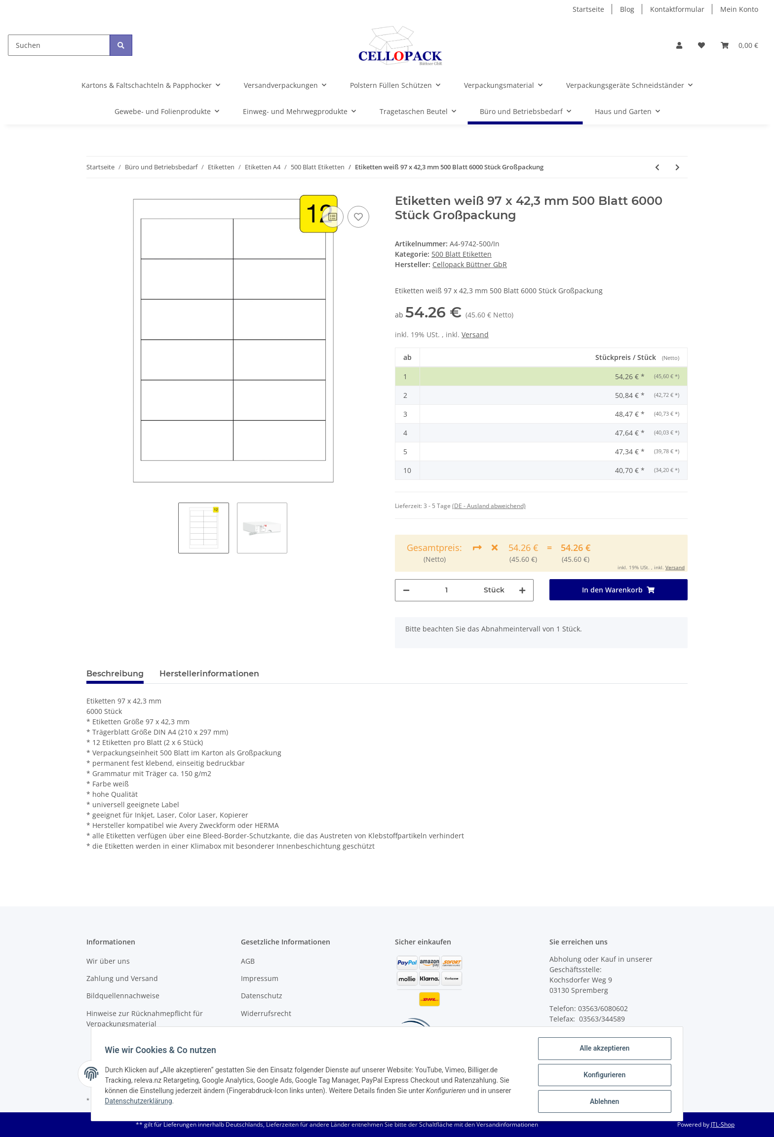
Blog (627, 9)
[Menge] (447, 590)
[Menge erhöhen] (522, 590)
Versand (475, 334)
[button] (679, 45)
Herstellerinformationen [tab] (209, 673)
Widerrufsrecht (266, 1013)
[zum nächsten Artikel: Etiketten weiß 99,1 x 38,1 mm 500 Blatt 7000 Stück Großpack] (677, 167)
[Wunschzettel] (701, 45)
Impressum (259, 978)
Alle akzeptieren (602, 1051)
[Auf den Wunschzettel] (358, 217)
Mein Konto (739, 9)
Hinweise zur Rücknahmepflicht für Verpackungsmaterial (144, 1018)
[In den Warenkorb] (618, 589)
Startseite (588, 9)
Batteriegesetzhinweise (279, 1030)
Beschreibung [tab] (115, 673)
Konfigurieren (602, 1076)
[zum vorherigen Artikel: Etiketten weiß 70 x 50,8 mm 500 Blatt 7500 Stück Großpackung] (657, 167)
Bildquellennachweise (122, 995)
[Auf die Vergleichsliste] (333, 217)
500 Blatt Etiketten (461, 254)
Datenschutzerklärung (140, 1102)
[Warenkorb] (739, 45)
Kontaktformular (677, 9)
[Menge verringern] (406, 590)
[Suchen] (59, 45)
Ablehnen (602, 1102)
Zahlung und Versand (122, 978)
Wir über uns (108, 961)
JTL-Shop (723, 1124)
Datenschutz (261, 995)
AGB (248, 961)
